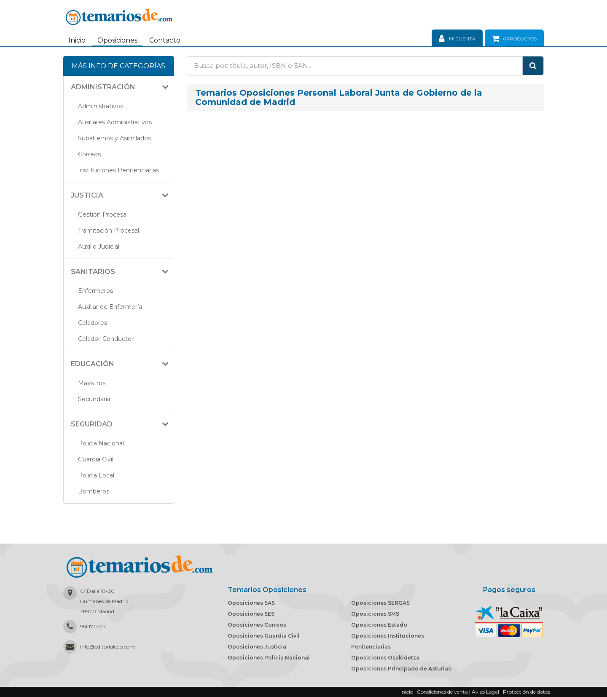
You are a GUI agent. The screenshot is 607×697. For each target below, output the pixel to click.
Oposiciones (117, 40)
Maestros (91, 383)
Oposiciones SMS (375, 614)
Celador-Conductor (106, 339)
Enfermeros (95, 291)
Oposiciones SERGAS (380, 603)
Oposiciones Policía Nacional (269, 657)
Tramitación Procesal (108, 230)
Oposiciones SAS (251, 603)
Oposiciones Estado (379, 625)
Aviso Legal (485, 692)
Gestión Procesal (103, 214)
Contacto (164, 40)
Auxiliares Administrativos (115, 122)
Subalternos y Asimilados (114, 138)
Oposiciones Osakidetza (385, 657)
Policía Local (96, 475)
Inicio (77, 40)
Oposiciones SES (251, 614)
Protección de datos (526, 692)
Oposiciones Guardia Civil (264, 636)
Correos (89, 154)
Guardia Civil (95, 459)
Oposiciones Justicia (257, 646)
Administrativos (100, 106)
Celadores (92, 323)
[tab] (118, 87)
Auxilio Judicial (98, 246)
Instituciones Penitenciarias (118, 170)
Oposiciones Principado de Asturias (401, 668)
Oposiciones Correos (257, 625)
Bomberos (93, 491)
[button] (121, 87)
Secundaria (94, 399)
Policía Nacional (101, 443)
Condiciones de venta (442, 692)
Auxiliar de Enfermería (110, 307)
